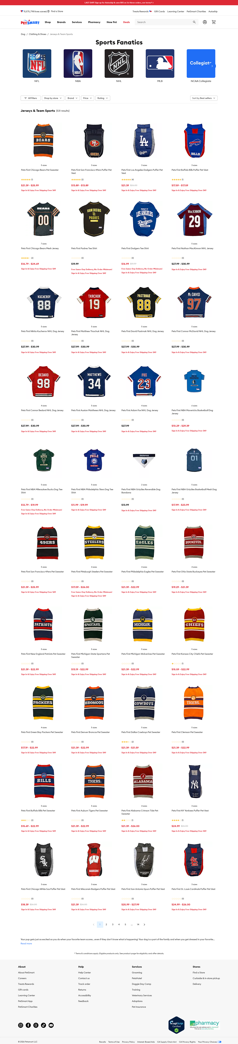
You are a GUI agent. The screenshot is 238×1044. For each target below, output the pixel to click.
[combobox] (166, 22)
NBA (79, 81)
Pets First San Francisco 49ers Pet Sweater (42, 571)
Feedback (83, 1001)
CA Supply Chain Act (167, 1042)
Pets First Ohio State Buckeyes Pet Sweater (193, 571)
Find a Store (199, 972)
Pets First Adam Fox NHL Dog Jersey (139, 410)
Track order (84, 984)
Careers (22, 978)
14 (138, 924)
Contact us (84, 978)
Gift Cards (159, 11)
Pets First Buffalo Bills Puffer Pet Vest (190, 169)
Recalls (102, 1042)
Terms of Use (114, 1042)
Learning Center (175, 11)
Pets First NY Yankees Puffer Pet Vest (190, 810)
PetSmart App (25, 1001)
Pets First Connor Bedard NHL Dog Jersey (42, 410)
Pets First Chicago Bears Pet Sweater (40, 169)
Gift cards (23, 989)
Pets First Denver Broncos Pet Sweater (90, 732)
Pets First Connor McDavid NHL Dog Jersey (194, 331)
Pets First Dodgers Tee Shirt (135, 248)
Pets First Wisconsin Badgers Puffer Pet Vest (93, 889)
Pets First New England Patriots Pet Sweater (43, 653)
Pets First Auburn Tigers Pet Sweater (89, 810)
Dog (23, 34)
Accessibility (84, 995)
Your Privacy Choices (209, 1042)
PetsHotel (137, 978)
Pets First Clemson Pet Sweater (187, 732)
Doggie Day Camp (141, 984)
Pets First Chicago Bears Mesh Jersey (40, 248)
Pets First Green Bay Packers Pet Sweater (42, 732)
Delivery (197, 984)
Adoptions (137, 1001)
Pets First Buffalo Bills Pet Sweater (38, 810)
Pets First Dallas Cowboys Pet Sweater (140, 732)
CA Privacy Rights (187, 1042)
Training (136, 989)
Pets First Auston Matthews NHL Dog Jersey (93, 410)
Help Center (84, 972)
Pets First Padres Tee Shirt (84, 248)
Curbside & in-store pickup (206, 978)
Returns (82, 989)
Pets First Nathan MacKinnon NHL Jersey (192, 248)
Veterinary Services (142, 995)
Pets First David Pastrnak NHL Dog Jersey (142, 331)
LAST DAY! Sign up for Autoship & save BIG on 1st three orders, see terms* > (119, 2)
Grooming (137, 972)
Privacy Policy (128, 1042)
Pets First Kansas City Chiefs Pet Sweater (192, 653)
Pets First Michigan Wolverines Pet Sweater (143, 653)
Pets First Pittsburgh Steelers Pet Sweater (92, 571)
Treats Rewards (142, 11)
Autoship (213, 11)
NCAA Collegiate (198, 81)
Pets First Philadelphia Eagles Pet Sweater (142, 571)
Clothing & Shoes (37, 34)
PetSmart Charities (196, 11)
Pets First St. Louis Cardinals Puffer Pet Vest (193, 889)
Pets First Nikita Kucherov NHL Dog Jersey (42, 331)
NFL (40, 81)
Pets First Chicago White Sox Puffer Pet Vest (43, 889)
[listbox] (119, 66)
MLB (158, 81)
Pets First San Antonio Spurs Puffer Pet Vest (143, 889)
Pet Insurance (139, 1006)
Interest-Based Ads (146, 1042)
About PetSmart (26, 972)
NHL (119, 81)
